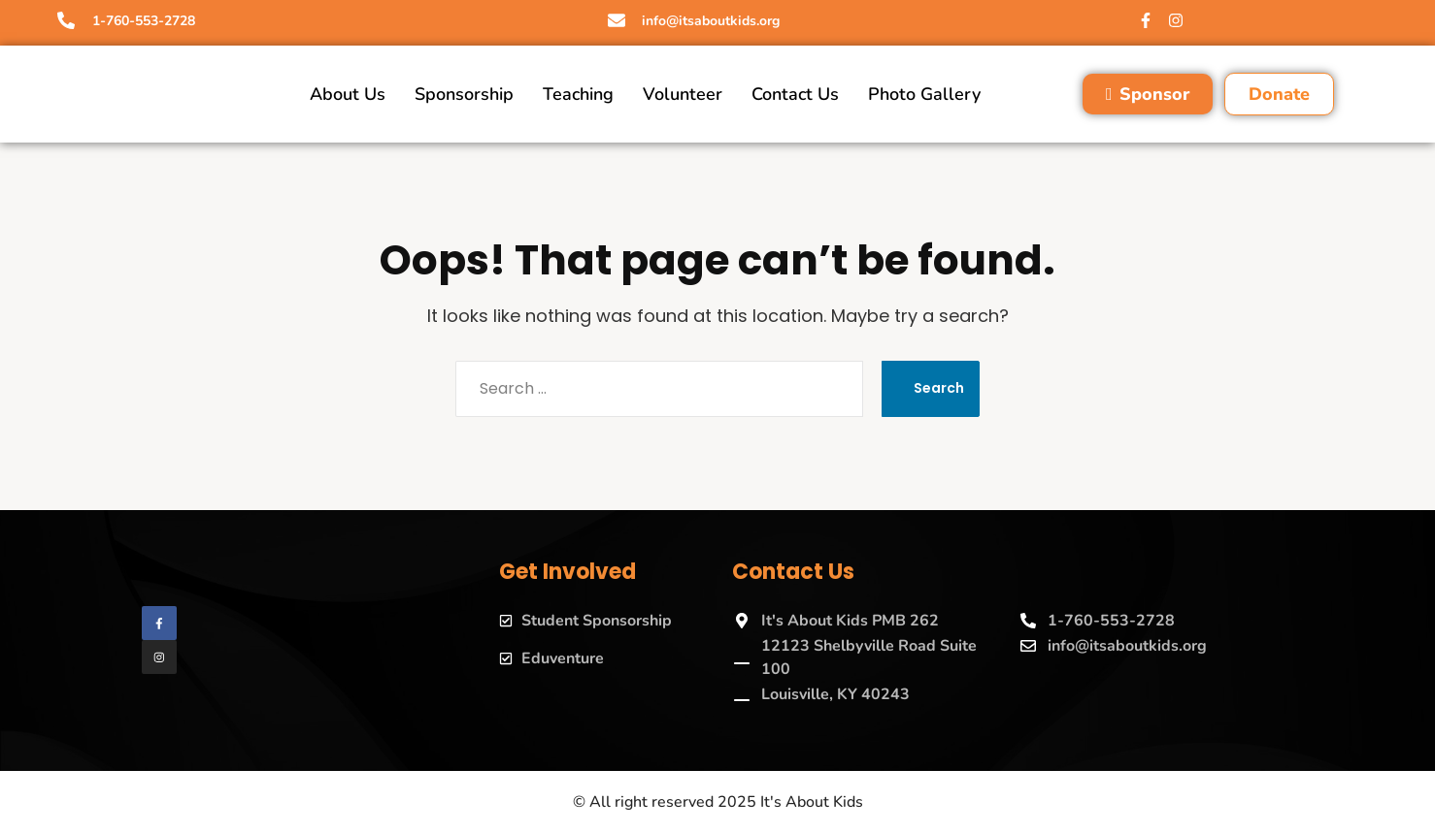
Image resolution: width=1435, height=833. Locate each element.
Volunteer (682, 94)
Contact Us (795, 94)
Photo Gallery (924, 94)
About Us (347, 94)
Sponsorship (464, 94)
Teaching (578, 94)
